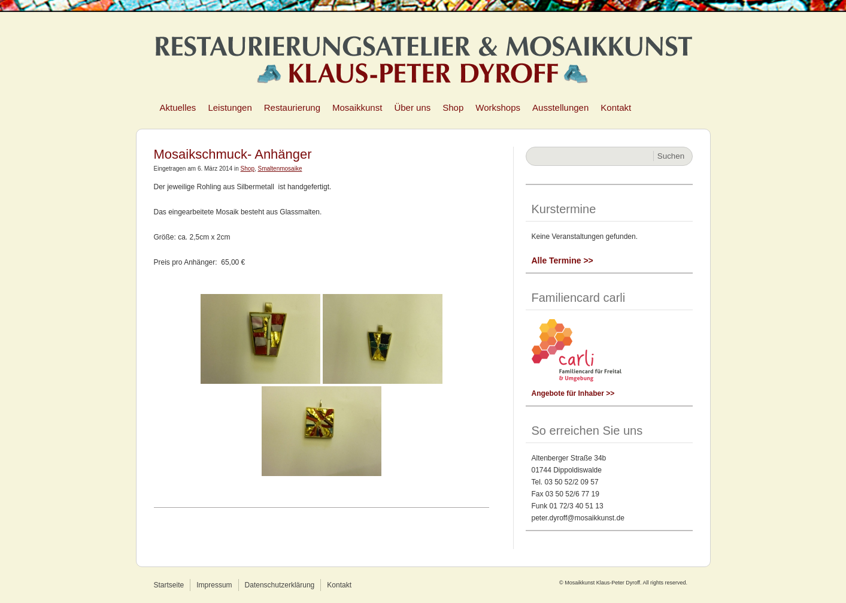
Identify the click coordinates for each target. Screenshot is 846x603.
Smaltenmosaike (280, 168)
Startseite (169, 585)
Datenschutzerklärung (280, 585)
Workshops (497, 107)
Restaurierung (292, 107)
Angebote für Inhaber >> (573, 393)
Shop (452, 107)
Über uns (412, 107)
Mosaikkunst (357, 107)
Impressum (214, 585)
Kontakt (616, 107)
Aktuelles (178, 107)
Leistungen (229, 107)
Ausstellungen (560, 107)
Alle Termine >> (562, 260)
